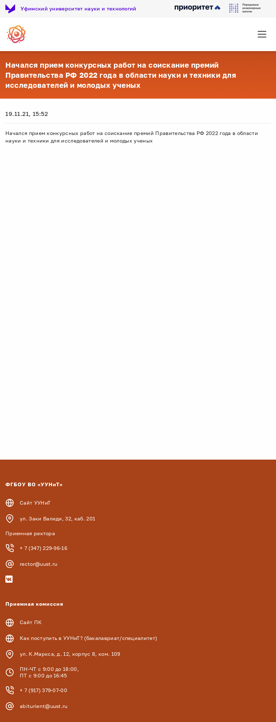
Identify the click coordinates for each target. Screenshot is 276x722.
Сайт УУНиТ (35, 503)
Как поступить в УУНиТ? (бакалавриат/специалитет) (88, 638)
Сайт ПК (31, 622)
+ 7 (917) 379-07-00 (43, 690)
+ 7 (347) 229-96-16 (43, 548)
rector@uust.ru (38, 564)
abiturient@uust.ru (44, 706)
